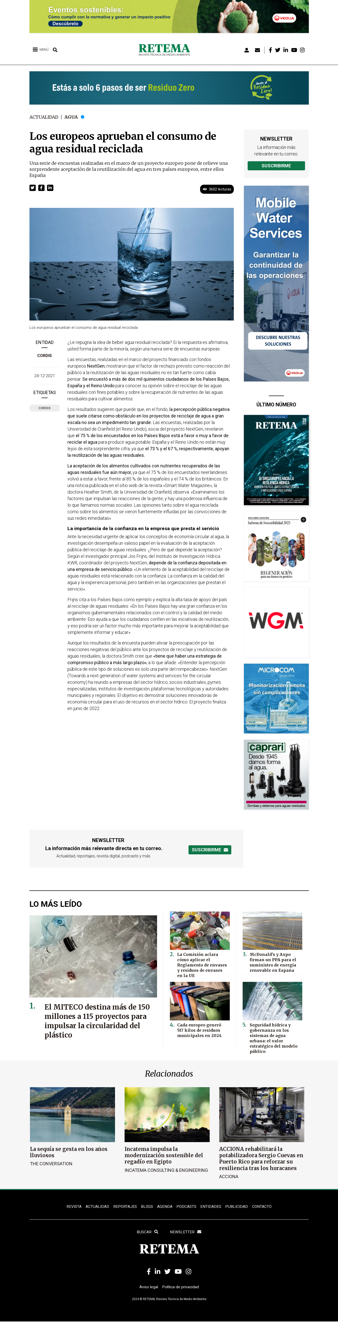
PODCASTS (186, 1206)
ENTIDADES (211, 1206)
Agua (73, 117)
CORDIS (44, 355)
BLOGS (146, 1206)
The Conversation (51, 1163)
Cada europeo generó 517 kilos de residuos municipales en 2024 (202, 1029)
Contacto (263, 1206)
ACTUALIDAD (96, 1206)
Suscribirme (276, 165)
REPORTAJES (124, 1206)
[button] (32, 187)
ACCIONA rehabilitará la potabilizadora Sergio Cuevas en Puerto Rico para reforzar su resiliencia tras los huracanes (261, 1158)
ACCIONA (228, 1176)
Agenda (164, 1206)
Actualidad (44, 117)
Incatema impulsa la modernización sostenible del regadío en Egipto (164, 1155)
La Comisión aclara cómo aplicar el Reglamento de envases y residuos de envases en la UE (202, 964)
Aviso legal (148, 1288)
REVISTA (72, 1206)
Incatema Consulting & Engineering (166, 1170)
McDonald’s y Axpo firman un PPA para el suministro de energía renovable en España (272, 961)
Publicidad (237, 1206)
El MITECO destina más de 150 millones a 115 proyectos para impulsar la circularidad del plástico (96, 1021)
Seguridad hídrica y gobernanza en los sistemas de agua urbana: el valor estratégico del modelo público (275, 1034)
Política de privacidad (181, 1288)
